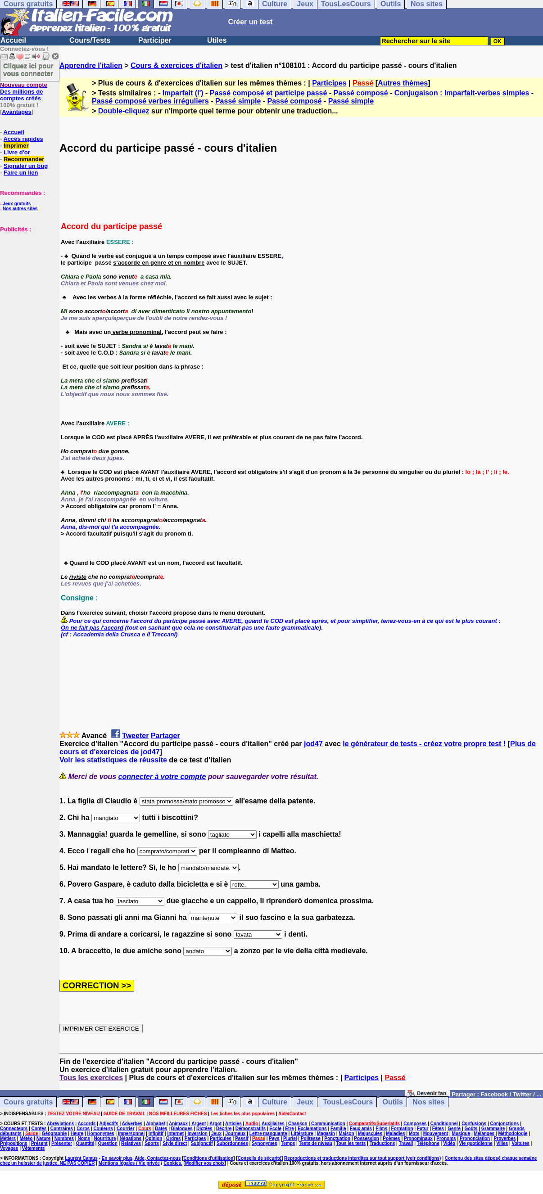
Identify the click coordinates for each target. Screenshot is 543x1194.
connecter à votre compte (162, 776)
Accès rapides (23, 138)
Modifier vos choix (205, 1163)
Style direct (175, 1143)
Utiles (217, 40)
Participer (155, 40)
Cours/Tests (89, 40)
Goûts (471, 1128)
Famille (338, 1128)
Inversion (197, 1133)
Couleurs (103, 1128)
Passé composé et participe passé (268, 93)
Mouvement (435, 1133)
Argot (215, 1123)
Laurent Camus (81, 1158)
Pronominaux (418, 1138)
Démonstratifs (250, 1128)
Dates (161, 1128)
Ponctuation (337, 1138)
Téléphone (428, 1143)
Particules (220, 1138)
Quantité (85, 1143)
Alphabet (155, 1123)
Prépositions (13, 1143)
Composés (414, 1123)
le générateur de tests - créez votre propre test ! (424, 744)
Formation (402, 1128)
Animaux (178, 1123)
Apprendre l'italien (90, 65)
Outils (393, 1102)
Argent (198, 1123)
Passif (241, 1138)
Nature (43, 1138)
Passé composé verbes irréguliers (150, 101)
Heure (77, 1133)
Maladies (395, 1133)
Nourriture (105, 1138)
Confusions (474, 1123)
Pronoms (446, 1138)
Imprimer (16, 145)
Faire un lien (21, 172)
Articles (233, 1123)
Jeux (305, 1102)
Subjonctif (202, 1143)
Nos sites (428, 1102)
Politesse (311, 1138)
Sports (152, 1143)
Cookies (172, 1163)
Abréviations (60, 1123)
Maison (346, 1133)
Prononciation (475, 1138)
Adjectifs (108, 1123)
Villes (502, 1143)
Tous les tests (351, 1143)
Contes (38, 1128)
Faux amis (361, 1128)
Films (381, 1128)
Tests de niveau (315, 1143)
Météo (25, 1138)
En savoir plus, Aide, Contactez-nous (141, 1158)
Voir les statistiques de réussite (113, 760)
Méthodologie (512, 1133)
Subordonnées (232, 1143)
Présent (39, 1143)
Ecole (275, 1128)
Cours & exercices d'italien (176, 65)
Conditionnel (444, 1123)
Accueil (13, 40)
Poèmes (391, 1138)
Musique (461, 1133)
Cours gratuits (28, 1102)
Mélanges (484, 1133)
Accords (86, 1123)
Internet (175, 1133)
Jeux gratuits (17, 203)
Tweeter (135, 735)
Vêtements (33, 1148)
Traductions (382, 1143)
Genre (454, 1128)
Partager (165, 735)
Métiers (8, 1138)
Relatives (131, 1143)
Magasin (326, 1133)
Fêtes (438, 1128)
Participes (329, 83)
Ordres (173, 1138)
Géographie (54, 1133)
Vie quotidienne (476, 1143)
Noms (83, 1138)
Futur (423, 1128)
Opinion (154, 1138)
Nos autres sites (20, 208)
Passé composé (361, 93)
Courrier (125, 1128)
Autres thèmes (403, 83)
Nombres (64, 1138)
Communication (328, 1123)
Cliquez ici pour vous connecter (28, 69)
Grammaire (493, 1128)
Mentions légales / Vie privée (129, 1163)
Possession (366, 1138)
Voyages (9, 1148)
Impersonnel (131, 1133)
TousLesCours (348, 1102)
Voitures (520, 1143)
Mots (414, 1133)
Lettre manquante (268, 1133)
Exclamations (312, 1128)
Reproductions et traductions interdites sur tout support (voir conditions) (362, 1158)
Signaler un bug (26, 165)
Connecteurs (13, 1128)
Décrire (223, 1128)
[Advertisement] (27, 278)
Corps (83, 1128)
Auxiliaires (273, 1123)
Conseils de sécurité (259, 1158)
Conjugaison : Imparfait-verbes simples (461, 93)
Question (107, 1143)
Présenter (61, 1143)
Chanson (298, 1123)
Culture (274, 1102)
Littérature (302, 1133)
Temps (288, 1143)
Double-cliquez (123, 111)
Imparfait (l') (183, 93)
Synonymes (264, 1143)
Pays (274, 1138)
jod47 (313, 744)
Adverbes (132, 1123)
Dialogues (182, 1128)
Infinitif (156, 1133)
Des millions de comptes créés (23, 91)
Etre (289, 1128)
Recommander (24, 159)
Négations (130, 1138)
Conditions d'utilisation (209, 1158)
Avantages (16, 111)
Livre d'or (17, 152)
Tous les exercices (91, 1077)
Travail (406, 1143)
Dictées (204, 1128)
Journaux (235, 1133)
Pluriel (290, 1138)
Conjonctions (504, 1123)
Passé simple (238, 101)
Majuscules (370, 1133)
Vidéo (449, 1143)
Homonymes (100, 1133)
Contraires (61, 1128)
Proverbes (505, 1138)
